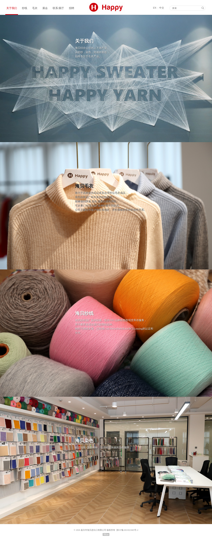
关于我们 (11, 8)
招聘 (71, 8)
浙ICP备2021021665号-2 (127, 530)
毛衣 (34, 8)
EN (154, 8)
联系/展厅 (58, 8)
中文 (161, 8)
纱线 (24, 8)
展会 (45, 8)
